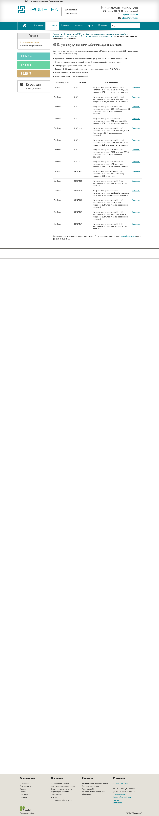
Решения (78, 25)
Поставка (52, 25)
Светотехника (56, 794)
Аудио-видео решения (60, 792)
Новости (23, 792)
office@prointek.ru (128, 236)
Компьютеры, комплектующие (63, 786)
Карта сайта (117, 803)
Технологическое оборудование (95, 783)
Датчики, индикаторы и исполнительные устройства (107, 34)
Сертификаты (25, 786)
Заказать (136, 87)
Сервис (90, 25)
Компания (38, 25)
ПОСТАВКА (26, 56)
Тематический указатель (30, 42)
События (23, 797)
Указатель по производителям (32, 46)
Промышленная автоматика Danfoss (69, 36)
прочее (116, 800)
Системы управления (90, 786)
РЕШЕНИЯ (26, 74)
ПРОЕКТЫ (26, 65)
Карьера (23, 789)
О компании (24, 783)
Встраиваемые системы (60, 783)
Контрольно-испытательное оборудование (93, 793)
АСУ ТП (78, 34)
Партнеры (24, 794)
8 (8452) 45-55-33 (130, 14)
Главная (56, 34)
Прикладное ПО (88, 789)
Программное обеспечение (61, 800)
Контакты (102, 25)
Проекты (65, 25)
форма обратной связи (122, 797)
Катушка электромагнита (99, 36)
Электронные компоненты (61, 789)
